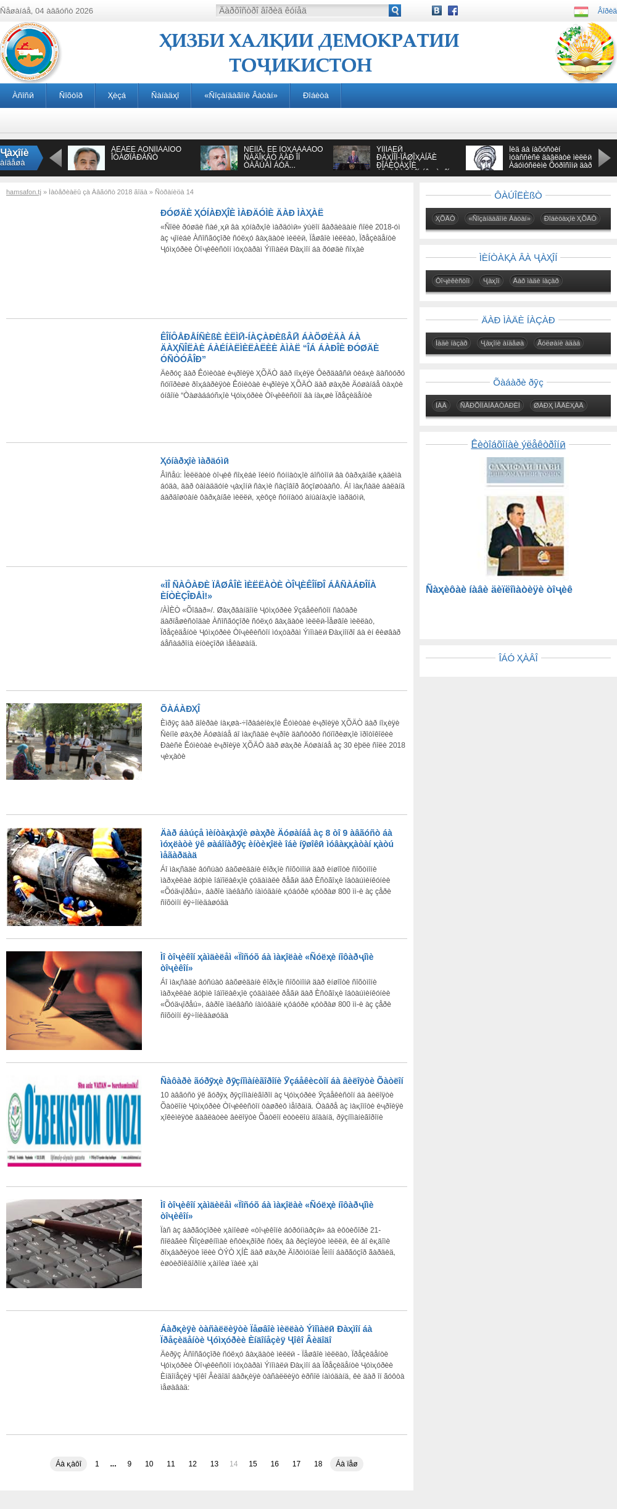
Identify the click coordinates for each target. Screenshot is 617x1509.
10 (149, 1464)
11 (171, 1464)
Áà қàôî (68, 1464)
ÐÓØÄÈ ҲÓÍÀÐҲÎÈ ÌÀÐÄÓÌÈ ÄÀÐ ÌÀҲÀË (241, 213)
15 (253, 1464)
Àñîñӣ (23, 95)
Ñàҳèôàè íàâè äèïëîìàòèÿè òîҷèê (499, 589)
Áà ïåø (346, 1464)
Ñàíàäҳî (165, 95)
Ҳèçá (117, 95)
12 (193, 1464)
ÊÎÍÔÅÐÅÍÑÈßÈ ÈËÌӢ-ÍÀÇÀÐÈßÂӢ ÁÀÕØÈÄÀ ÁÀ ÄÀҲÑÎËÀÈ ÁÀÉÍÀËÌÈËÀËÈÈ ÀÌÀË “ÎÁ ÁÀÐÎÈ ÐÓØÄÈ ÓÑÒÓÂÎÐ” (269, 348)
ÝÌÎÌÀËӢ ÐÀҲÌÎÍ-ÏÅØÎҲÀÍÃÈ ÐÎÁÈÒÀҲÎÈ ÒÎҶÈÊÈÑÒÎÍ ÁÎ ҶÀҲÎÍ (412, 161)
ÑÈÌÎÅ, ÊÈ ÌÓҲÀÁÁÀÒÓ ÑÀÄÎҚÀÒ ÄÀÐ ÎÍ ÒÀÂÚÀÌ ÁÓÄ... (283, 157)
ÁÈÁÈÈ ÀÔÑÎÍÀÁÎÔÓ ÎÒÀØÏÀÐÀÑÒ (146, 153)
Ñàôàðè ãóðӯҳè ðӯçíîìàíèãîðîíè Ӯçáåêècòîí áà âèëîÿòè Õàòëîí (282, 1081)
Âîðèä (607, 11)
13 (214, 1464)
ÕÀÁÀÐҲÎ (180, 709)
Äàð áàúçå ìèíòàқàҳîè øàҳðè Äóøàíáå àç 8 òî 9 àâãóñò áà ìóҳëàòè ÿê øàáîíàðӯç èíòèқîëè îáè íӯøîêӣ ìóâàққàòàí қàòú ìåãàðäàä (277, 844)
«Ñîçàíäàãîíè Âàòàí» (241, 95)
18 (318, 1464)
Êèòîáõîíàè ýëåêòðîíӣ (518, 444)
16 (275, 1464)
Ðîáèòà (316, 95)
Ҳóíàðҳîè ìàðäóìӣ (194, 461)
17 (296, 1464)
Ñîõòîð (71, 95)
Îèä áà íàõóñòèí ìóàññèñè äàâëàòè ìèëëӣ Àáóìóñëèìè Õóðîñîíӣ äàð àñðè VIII (550, 161)
